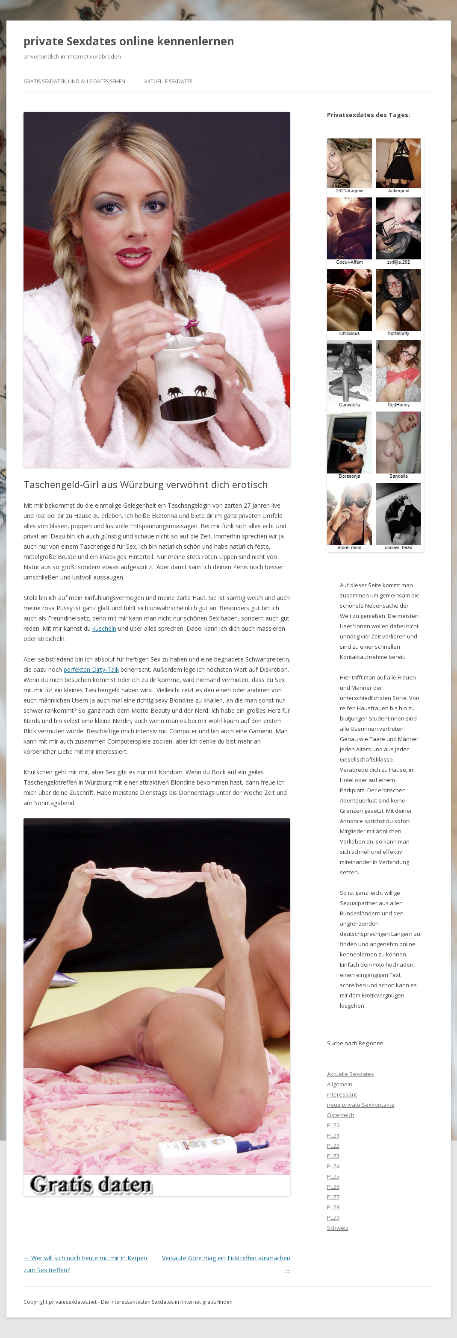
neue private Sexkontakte (361, 1105)
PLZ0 (333, 1125)
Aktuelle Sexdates (168, 81)
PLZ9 (333, 1217)
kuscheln (104, 628)
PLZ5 (333, 1176)
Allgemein (339, 1084)
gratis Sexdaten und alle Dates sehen (74, 81)
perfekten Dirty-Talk (91, 669)
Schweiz (337, 1228)
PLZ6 (333, 1187)
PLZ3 (333, 1156)
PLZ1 (333, 1135)
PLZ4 (333, 1166)
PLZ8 (333, 1207)
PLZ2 (333, 1146)
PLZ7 (333, 1197)
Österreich (340, 1115)
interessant (342, 1094)
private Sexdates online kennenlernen (129, 41)
